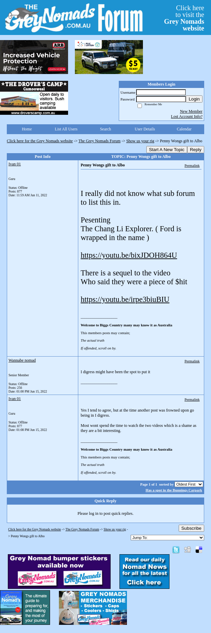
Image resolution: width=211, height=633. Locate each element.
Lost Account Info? (186, 116)
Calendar (184, 129)
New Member (191, 111)
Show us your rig (140, 141)
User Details (145, 129)
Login (194, 99)
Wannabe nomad (22, 360)
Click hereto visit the (184, 18)
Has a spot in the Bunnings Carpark (174, 490)
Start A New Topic (166, 149)
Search (105, 129)
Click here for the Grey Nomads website (40, 141)
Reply (195, 149)
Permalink (191, 165)
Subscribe (191, 528)
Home (27, 129)
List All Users (66, 129)
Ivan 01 (15, 164)
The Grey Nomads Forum (100, 141)
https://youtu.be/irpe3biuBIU (125, 299)
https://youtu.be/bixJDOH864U (129, 255)
